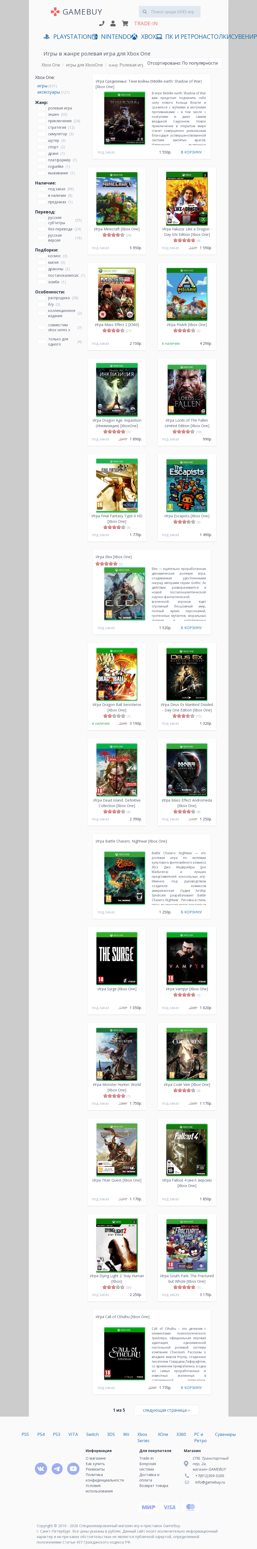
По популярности (182, 63)
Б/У (51, 304)
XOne (163, 1434)
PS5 (25, 1434)
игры (42, 86)
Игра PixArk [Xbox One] (187, 324)
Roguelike (56, 166)
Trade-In (146, 1458)
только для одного (58, 341)
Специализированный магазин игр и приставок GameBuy (129, 1525)
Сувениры (225, 1434)
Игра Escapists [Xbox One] (186, 515)
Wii (126, 1434)
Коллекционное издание (62, 313)
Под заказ (56, 188)
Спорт (53, 146)
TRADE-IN (146, 23)
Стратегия (57, 127)
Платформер (59, 159)
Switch (92, 1434)
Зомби (53, 281)
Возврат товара (153, 1485)
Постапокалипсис (63, 275)
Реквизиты (95, 1469)
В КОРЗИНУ (191, 152)
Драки (53, 153)
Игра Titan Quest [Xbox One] (116, 1180)
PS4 (41, 1434)
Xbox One (50, 65)
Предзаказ (57, 201)
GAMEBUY (82, 11)
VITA (73, 1434)
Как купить (95, 1463)
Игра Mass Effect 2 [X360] (117, 324)
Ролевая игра (60, 108)
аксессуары (48, 92)
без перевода (60, 228)
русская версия (55, 238)
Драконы (55, 268)
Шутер (53, 140)
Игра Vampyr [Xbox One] (187, 988)
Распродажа (59, 297)
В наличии (57, 195)
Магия (53, 262)
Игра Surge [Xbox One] (116, 988)
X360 (181, 1434)
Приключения (60, 120)
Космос (54, 255)
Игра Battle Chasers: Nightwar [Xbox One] (131, 841)
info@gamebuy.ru (210, 1482)
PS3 (56, 1434)
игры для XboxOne (84, 65)
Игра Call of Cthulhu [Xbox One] (122, 1316)
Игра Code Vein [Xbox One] (187, 1084)
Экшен (53, 114)
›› (166, 1410)
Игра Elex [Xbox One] (114, 556)
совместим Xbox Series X (59, 327)
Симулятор (57, 133)
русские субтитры (56, 220)
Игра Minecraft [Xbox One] (117, 228)
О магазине (96, 1458)
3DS (111, 1434)
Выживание (58, 172)
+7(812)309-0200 (209, 1475)
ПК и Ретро (177, 37)
